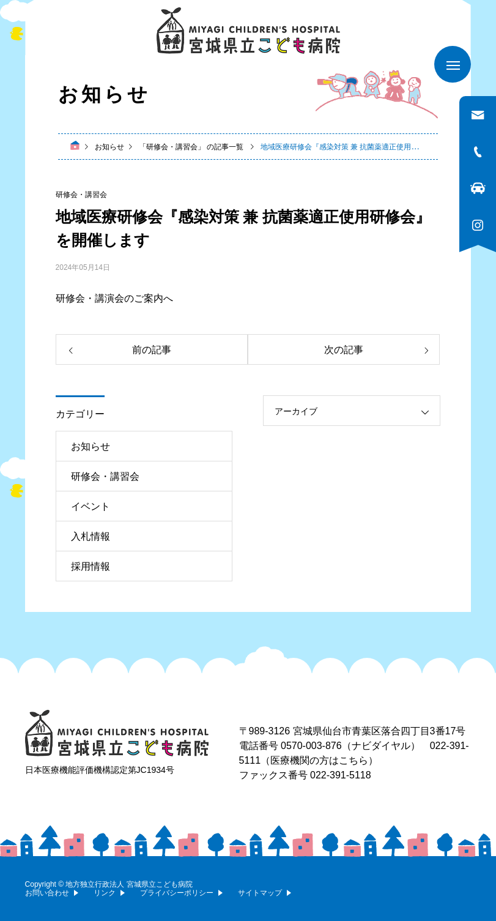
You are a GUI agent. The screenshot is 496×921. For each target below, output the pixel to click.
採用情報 (90, 566)
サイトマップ (260, 893)
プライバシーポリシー (176, 893)
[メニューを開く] (452, 64)
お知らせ (90, 446)
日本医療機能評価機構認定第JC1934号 (99, 770)
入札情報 (90, 536)
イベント (90, 506)
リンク (105, 893)
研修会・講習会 (81, 194)
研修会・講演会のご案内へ (114, 298)
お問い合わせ (47, 893)
